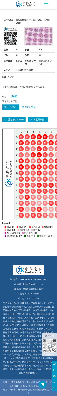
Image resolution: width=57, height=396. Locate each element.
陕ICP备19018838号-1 (38, 386)
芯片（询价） (10, 107)
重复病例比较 (14, 119)
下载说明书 (38, 119)
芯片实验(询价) (29, 107)
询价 (14, 96)
